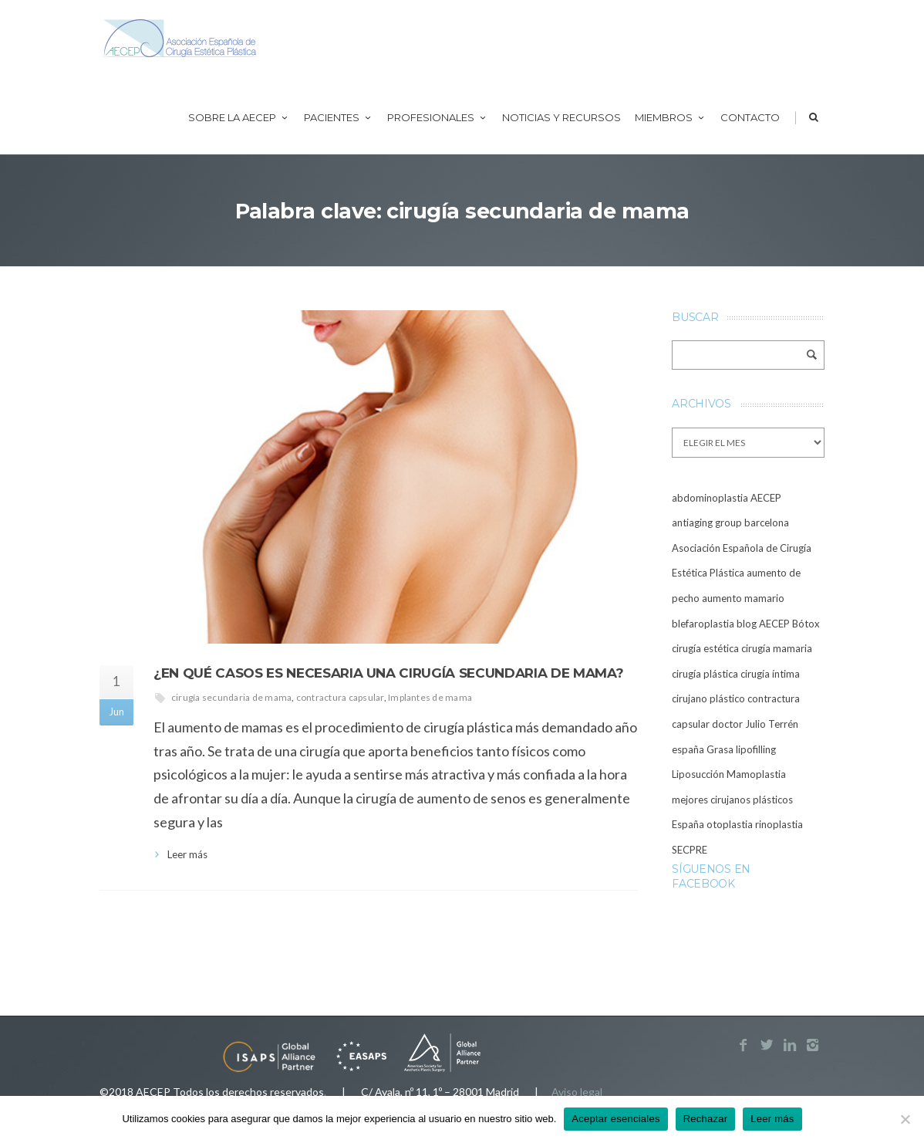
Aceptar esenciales (615, 1118)
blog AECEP (763, 623)
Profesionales (437, 117)
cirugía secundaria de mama (231, 697)
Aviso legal (576, 1091)
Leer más (187, 854)
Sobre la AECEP (239, 117)
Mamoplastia (756, 774)
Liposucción (698, 774)
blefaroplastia (703, 623)
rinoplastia (779, 824)
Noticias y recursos (561, 117)
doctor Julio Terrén (755, 724)
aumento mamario (743, 598)
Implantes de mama (430, 697)
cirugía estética (705, 648)
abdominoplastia (710, 498)
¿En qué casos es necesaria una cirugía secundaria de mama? (388, 673)
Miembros (670, 117)
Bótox (806, 623)
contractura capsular (340, 697)
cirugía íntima (770, 674)
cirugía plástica (705, 674)
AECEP (765, 498)
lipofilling (756, 749)
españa (688, 749)
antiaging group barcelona (730, 522)
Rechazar (705, 1118)
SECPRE (689, 850)
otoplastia (729, 824)
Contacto (750, 117)
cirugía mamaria (776, 648)
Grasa (719, 749)
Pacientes (338, 117)
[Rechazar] (904, 1119)
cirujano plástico (708, 698)
